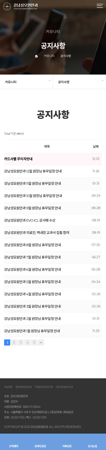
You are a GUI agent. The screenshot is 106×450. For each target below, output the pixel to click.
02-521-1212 (17, 417)
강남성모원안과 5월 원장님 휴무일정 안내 (32, 282)
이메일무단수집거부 (43, 387)
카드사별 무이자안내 (18, 159)
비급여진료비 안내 (64, 387)
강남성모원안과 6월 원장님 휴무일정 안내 (32, 270)
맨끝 (41, 342)
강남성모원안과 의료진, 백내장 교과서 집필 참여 (36, 233)
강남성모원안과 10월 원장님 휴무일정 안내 (33, 196)
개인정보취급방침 (23, 387)
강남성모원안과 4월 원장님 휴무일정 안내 (32, 294)
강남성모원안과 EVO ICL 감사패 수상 (29, 220)
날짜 (96, 146)
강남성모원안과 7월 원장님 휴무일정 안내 (32, 257)
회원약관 (8, 387)
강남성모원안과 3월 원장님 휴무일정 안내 (32, 306)
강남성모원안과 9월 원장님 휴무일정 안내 (32, 208)
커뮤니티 (11, 82)
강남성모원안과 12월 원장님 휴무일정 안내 (33, 171)
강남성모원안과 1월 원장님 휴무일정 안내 (32, 331)
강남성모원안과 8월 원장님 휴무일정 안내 (32, 245)
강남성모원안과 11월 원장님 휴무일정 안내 (32, 183)
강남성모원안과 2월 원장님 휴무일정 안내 (32, 319)
